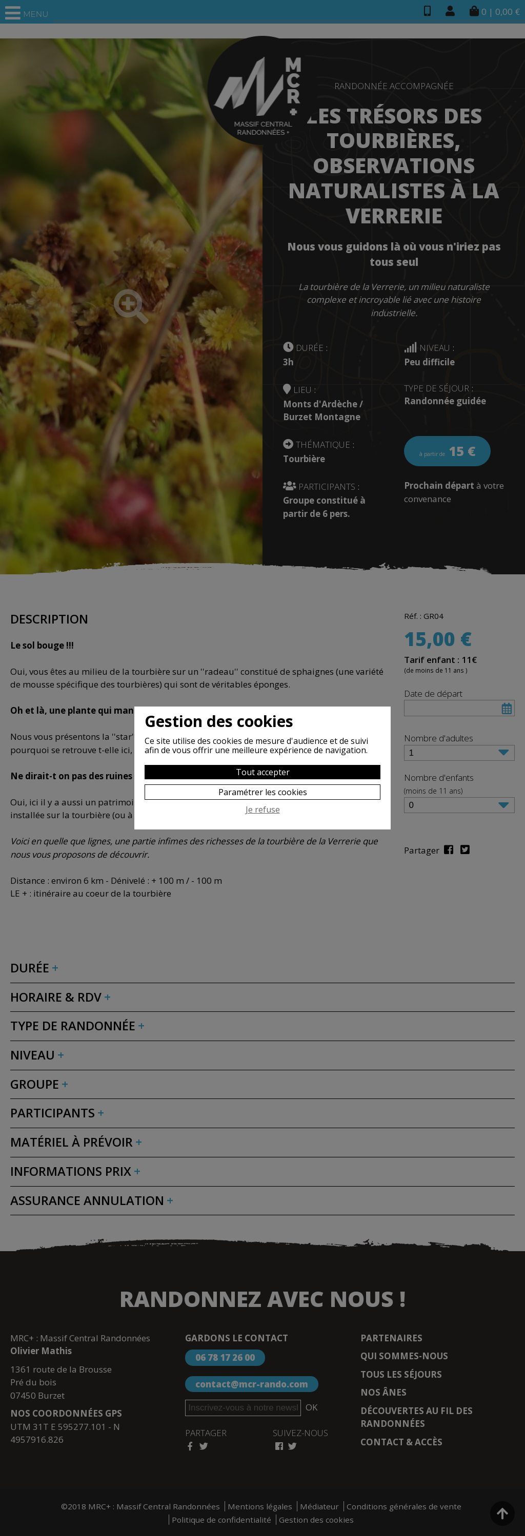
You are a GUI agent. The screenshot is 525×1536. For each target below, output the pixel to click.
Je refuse (263, 810)
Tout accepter (263, 772)
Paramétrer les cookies (262, 792)
